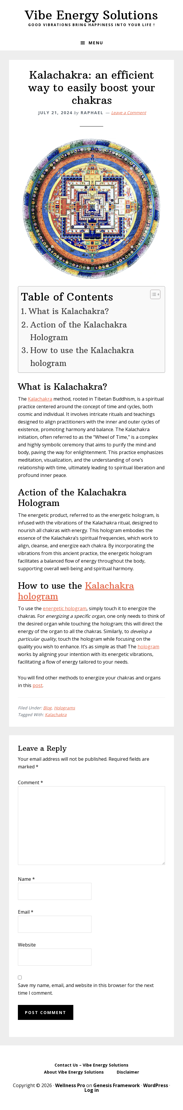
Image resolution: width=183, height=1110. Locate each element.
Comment (30, 782)
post (38, 685)
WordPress (155, 1085)
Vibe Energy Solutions (91, 15)
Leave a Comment (128, 112)
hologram (148, 646)
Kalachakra (40, 399)
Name (26, 879)
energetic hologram (65, 608)
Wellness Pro (70, 1085)
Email (25, 912)
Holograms (64, 708)
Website (27, 945)
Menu (96, 42)
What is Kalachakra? (68, 311)
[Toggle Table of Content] (152, 294)
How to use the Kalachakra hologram (82, 356)
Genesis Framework (116, 1085)
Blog (47, 708)
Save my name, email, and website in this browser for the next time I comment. (86, 989)
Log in (91, 1090)
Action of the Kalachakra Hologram (78, 331)
